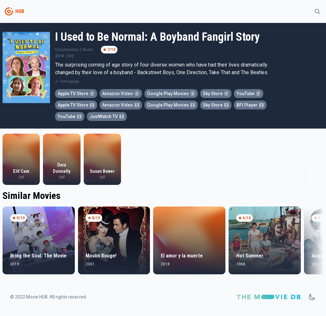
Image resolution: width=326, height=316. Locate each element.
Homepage (69, 81)
